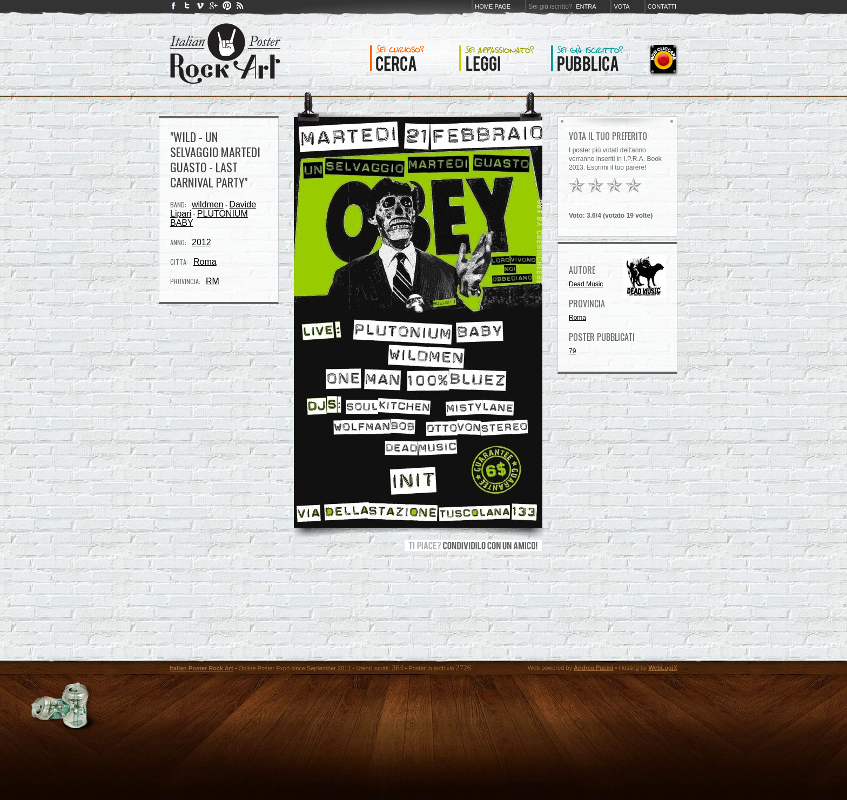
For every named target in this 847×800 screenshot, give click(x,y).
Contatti (662, 6)
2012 (201, 242)
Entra (586, 6)
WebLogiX (662, 667)
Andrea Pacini (593, 667)
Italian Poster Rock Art (201, 668)
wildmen (208, 204)
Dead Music (586, 284)
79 (572, 351)
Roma (205, 261)
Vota (621, 6)
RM (212, 281)
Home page (492, 6)
